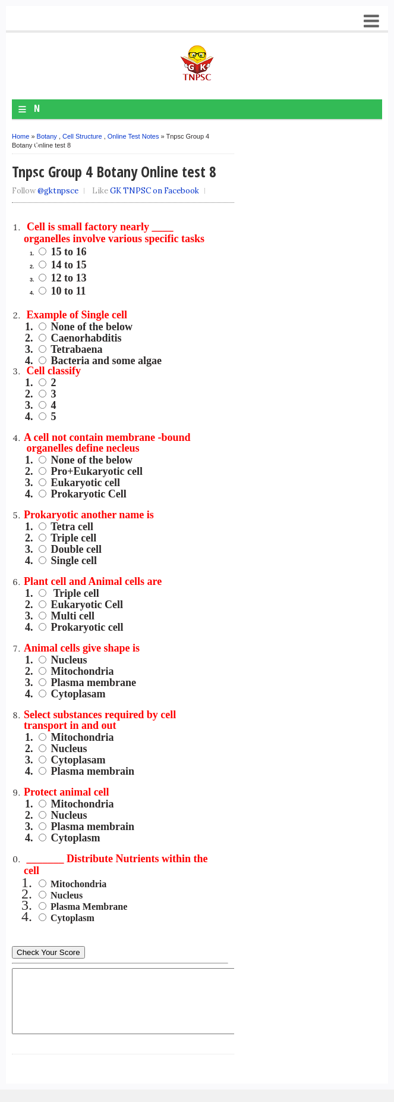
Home (20, 136)
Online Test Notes (133, 136)
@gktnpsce (57, 191)
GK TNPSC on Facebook (154, 191)
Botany (47, 136)
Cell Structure (82, 136)
